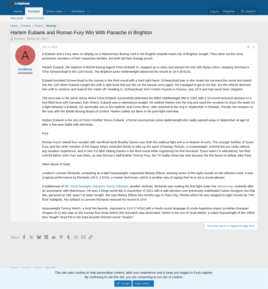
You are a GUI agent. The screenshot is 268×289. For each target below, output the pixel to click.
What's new (54, 11)
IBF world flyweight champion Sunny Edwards (96, 186)
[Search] (248, 11)
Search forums (35, 18)
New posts (16, 18)
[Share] (248, 47)
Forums (34, 11)
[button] (65, 11)
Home (18, 11)
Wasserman (225, 186)
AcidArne (19, 38)
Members (78, 11)
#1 (254, 47)
